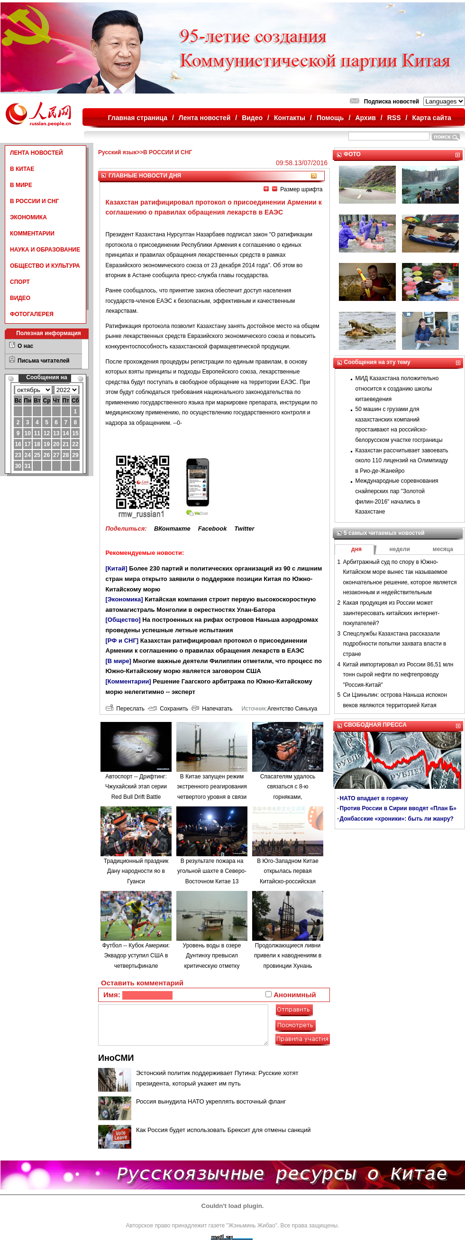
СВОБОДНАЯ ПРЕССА (375, 724)
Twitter (244, 528)
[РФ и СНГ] (122, 640)
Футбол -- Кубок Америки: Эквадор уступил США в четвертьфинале (136, 955)
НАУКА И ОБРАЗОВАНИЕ (45, 249)
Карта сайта (431, 118)
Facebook (212, 528)
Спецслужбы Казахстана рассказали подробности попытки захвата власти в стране (395, 643)
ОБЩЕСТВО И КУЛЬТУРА (45, 265)
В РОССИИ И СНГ (34, 201)
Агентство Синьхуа (292, 708)
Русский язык (117, 152)
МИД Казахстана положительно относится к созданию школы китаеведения (397, 388)
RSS (394, 118)
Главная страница (137, 118)
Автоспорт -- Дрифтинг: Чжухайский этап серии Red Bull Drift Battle (136, 786)
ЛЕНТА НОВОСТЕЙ (36, 153)
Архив (365, 118)
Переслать (125, 708)
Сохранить (168, 708)
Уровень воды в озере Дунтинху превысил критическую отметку (212, 955)
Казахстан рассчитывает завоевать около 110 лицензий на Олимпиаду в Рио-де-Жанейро (402, 460)
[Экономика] (124, 599)
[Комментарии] (128, 681)
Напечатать (212, 708)
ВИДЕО (20, 298)
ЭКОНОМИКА (28, 217)
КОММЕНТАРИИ (32, 233)
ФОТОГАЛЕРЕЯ (32, 314)
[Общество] (123, 619)
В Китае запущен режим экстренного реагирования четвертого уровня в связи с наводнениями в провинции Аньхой (212, 797)
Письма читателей (44, 360)
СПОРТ (20, 282)
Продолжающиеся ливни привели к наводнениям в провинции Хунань (287, 955)
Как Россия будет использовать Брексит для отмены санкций (223, 1129)
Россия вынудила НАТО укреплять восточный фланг (211, 1101)
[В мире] (118, 661)
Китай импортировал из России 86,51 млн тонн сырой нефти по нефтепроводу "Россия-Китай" (398, 674)
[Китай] (117, 568)
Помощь (330, 118)
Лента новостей (204, 118)
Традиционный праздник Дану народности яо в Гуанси (136, 871)
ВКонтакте (172, 528)
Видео (252, 118)
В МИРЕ (21, 185)
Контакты (289, 118)
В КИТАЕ (22, 169)
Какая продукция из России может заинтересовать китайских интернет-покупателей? (391, 613)
